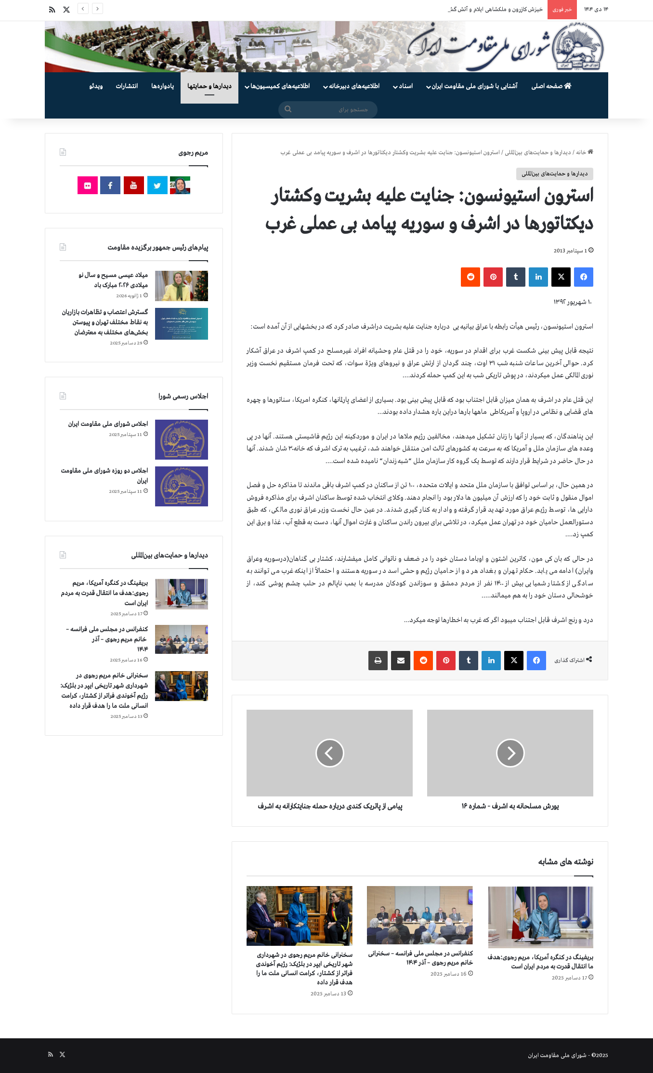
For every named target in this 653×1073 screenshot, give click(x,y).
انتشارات (127, 86)
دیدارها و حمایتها (209, 86)
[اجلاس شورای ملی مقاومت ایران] (181, 440)
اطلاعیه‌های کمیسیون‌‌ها (280, 86)
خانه (584, 153)
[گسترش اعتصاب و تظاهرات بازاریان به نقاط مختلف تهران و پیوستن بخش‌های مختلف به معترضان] (181, 324)
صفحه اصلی (551, 86)
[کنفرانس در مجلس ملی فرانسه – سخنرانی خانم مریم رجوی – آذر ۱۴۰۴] (420, 915)
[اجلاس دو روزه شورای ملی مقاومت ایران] (181, 486)
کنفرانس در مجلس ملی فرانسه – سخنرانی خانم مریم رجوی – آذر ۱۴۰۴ (107, 639)
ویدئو (96, 86)
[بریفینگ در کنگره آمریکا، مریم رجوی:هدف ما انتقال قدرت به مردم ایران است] (540, 917)
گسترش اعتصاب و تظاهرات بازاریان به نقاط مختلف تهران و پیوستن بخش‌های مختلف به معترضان (105, 322)
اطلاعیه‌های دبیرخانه (354, 86)
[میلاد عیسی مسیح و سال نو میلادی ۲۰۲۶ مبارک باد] (181, 286)
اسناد (406, 86)
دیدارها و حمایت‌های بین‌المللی (538, 153)
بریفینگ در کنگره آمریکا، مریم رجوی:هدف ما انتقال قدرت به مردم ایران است (104, 593)
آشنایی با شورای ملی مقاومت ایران (474, 86)
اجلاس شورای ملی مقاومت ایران (108, 424)
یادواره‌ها (162, 86)
